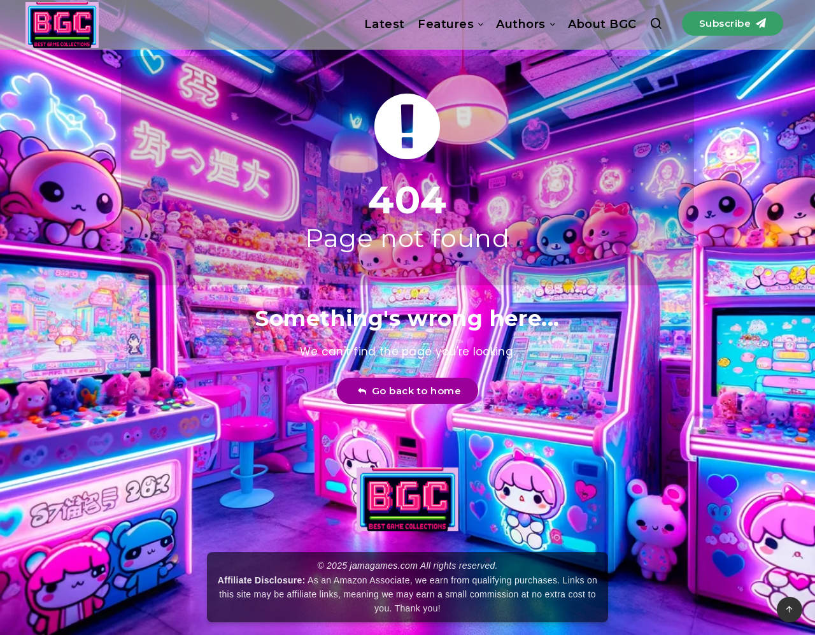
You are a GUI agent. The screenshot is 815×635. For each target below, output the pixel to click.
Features (446, 24)
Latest (384, 24)
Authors (521, 24)
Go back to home (409, 391)
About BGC (602, 24)
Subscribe (733, 23)
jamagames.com (384, 565)
